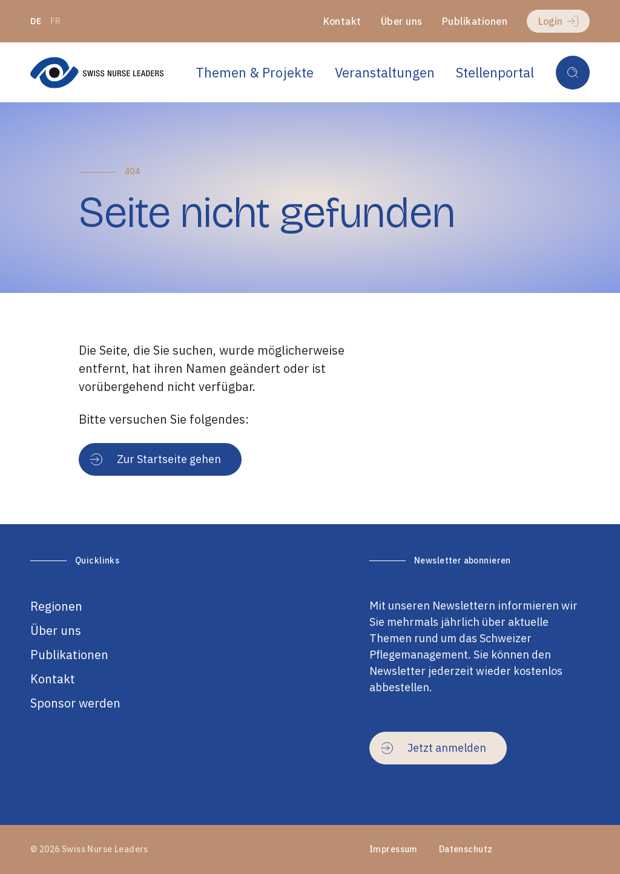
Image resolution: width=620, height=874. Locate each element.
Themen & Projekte (255, 72)
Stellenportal (495, 72)
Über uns (402, 21)
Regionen (56, 606)
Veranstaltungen (385, 72)
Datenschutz (466, 849)
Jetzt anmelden (433, 748)
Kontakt (342, 21)
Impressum (393, 849)
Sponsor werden (75, 703)
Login (558, 21)
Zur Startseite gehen (155, 459)
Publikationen (474, 21)
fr (55, 21)
